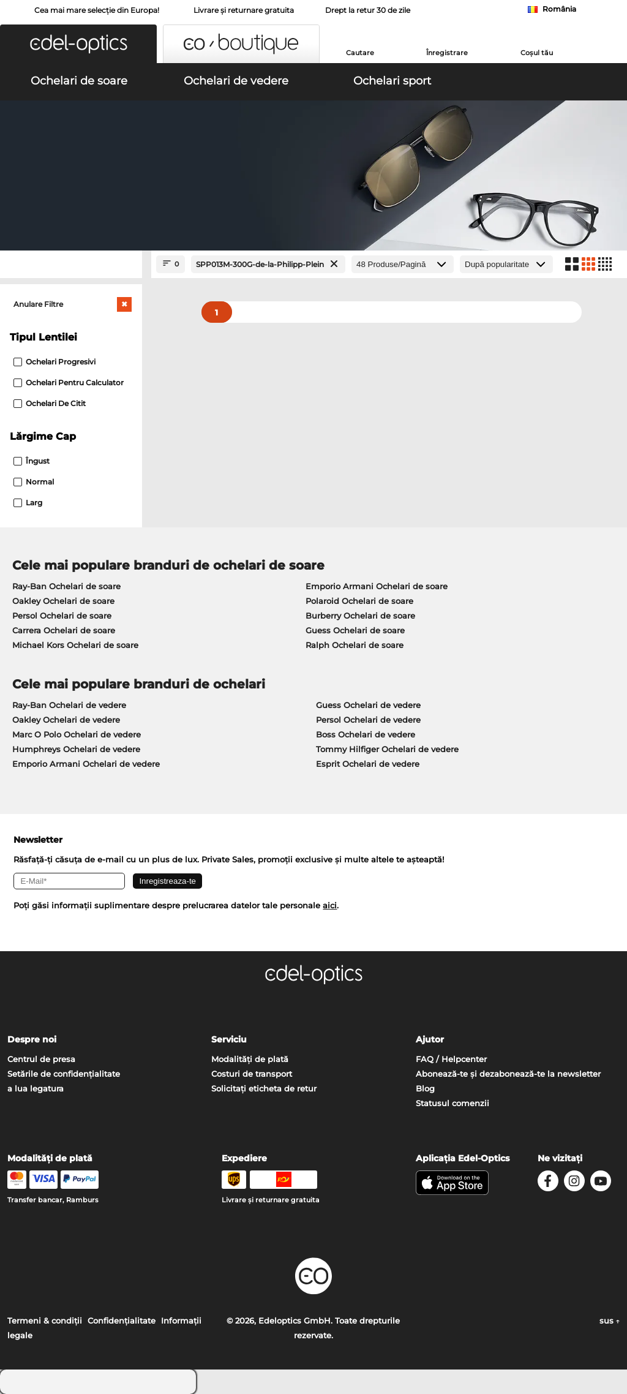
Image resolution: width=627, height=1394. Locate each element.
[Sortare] (506, 264)
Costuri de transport (251, 1074)
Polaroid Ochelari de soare (359, 601)
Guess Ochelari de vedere (368, 705)
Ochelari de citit (49, 403)
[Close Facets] (71, 264)
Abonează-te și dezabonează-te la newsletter (508, 1074)
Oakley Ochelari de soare (63, 601)
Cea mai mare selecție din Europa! (96, 10)
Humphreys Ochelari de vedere (76, 749)
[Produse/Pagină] (402, 264)
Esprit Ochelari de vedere (367, 764)
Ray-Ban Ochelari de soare (66, 586)
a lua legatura (35, 1088)
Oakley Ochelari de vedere (66, 720)
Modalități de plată (249, 1059)
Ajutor (430, 1039)
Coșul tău (536, 52)
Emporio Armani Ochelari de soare (377, 586)
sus (609, 1320)
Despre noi (31, 1039)
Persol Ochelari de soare (61, 615)
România (559, 8)
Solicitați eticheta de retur (264, 1088)
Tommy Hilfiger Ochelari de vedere (387, 749)
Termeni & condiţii (44, 1320)
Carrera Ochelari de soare (63, 630)
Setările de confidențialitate (63, 1074)
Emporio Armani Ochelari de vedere (86, 764)
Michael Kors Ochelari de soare (75, 645)
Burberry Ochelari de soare (360, 615)
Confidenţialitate (122, 1320)
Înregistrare (447, 52)
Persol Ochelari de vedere (368, 720)
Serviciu (229, 1039)
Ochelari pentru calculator (68, 382)
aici (330, 905)
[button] (78, 43)
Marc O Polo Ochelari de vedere (76, 734)
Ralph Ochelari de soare (355, 645)
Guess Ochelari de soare (355, 630)
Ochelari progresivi (54, 361)
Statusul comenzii (452, 1103)
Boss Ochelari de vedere (365, 734)
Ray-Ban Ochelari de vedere (69, 705)
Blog (425, 1088)
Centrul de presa (41, 1059)
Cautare (360, 52)
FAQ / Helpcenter (451, 1059)
